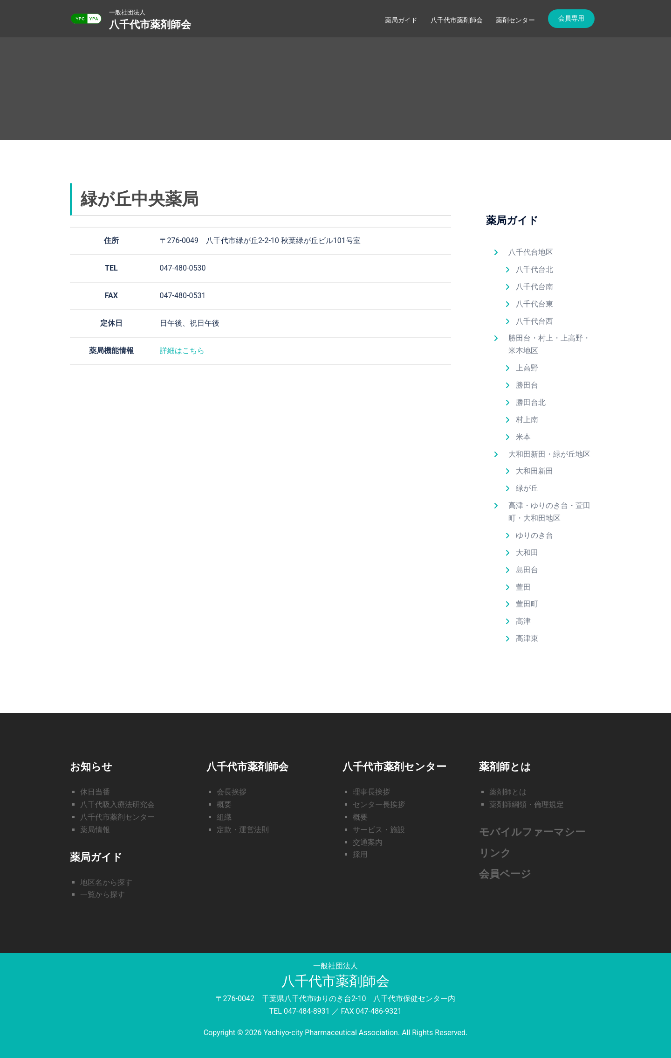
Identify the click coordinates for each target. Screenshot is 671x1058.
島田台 (527, 569)
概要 (224, 804)
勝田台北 (531, 402)
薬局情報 (95, 829)
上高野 (527, 367)
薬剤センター (515, 20)
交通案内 (368, 842)
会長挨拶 (231, 791)
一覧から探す (102, 894)
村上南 (527, 419)
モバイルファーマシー (532, 832)
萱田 (523, 587)
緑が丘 (527, 488)
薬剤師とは (508, 791)
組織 (224, 817)
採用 (360, 854)
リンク (495, 853)
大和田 (527, 552)
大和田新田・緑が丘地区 (549, 454)
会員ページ (505, 874)
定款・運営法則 (243, 829)
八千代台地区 (530, 252)
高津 (523, 621)
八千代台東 (534, 303)
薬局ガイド (401, 20)
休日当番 (95, 791)
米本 (523, 436)
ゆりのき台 (534, 535)
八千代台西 (534, 321)
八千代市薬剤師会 (150, 24)
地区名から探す (106, 882)
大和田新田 (534, 470)
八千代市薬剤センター (117, 817)
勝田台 (527, 385)
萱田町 (527, 603)
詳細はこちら (182, 350)
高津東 (527, 638)
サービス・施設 (379, 829)
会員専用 (571, 18)
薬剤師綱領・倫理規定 (526, 804)
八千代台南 (534, 286)
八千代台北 (534, 269)
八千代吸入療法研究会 (117, 804)
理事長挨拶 (371, 791)
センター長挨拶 (379, 804)
